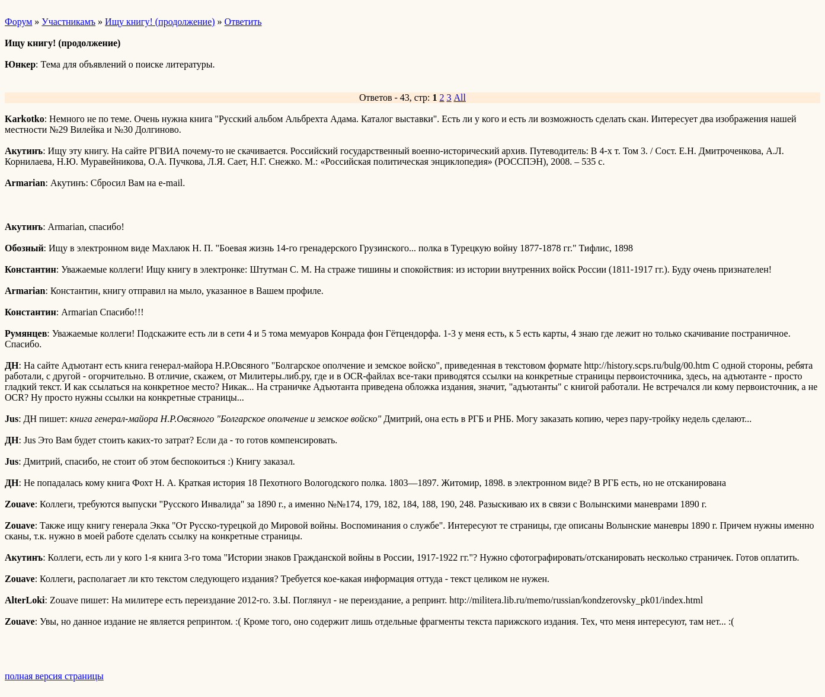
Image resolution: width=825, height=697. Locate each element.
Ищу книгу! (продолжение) (160, 22)
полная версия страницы (54, 676)
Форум (18, 22)
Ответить (243, 22)
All (460, 97)
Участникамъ (68, 22)
